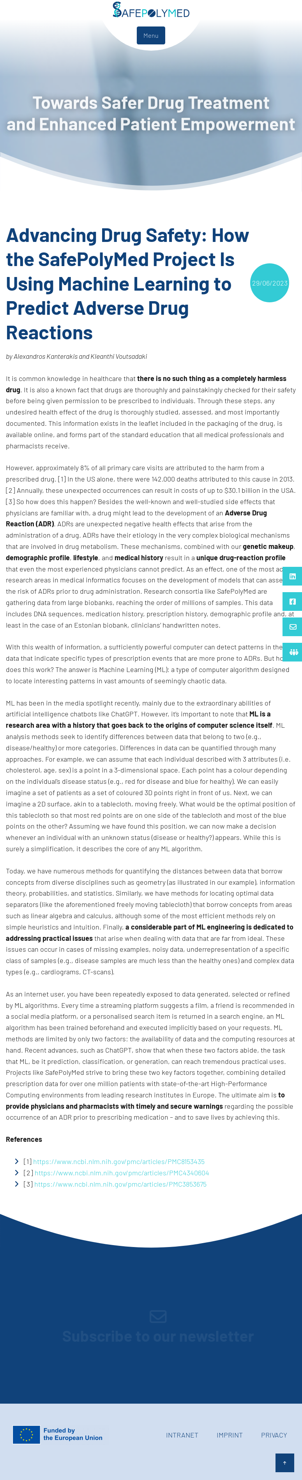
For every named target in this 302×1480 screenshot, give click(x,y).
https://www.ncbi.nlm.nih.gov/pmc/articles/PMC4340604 (122, 1172)
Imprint (230, 1435)
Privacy (274, 1435)
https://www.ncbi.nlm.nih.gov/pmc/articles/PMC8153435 (119, 1161)
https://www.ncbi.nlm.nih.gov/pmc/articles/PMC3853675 (120, 1184)
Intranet (182, 1435)
